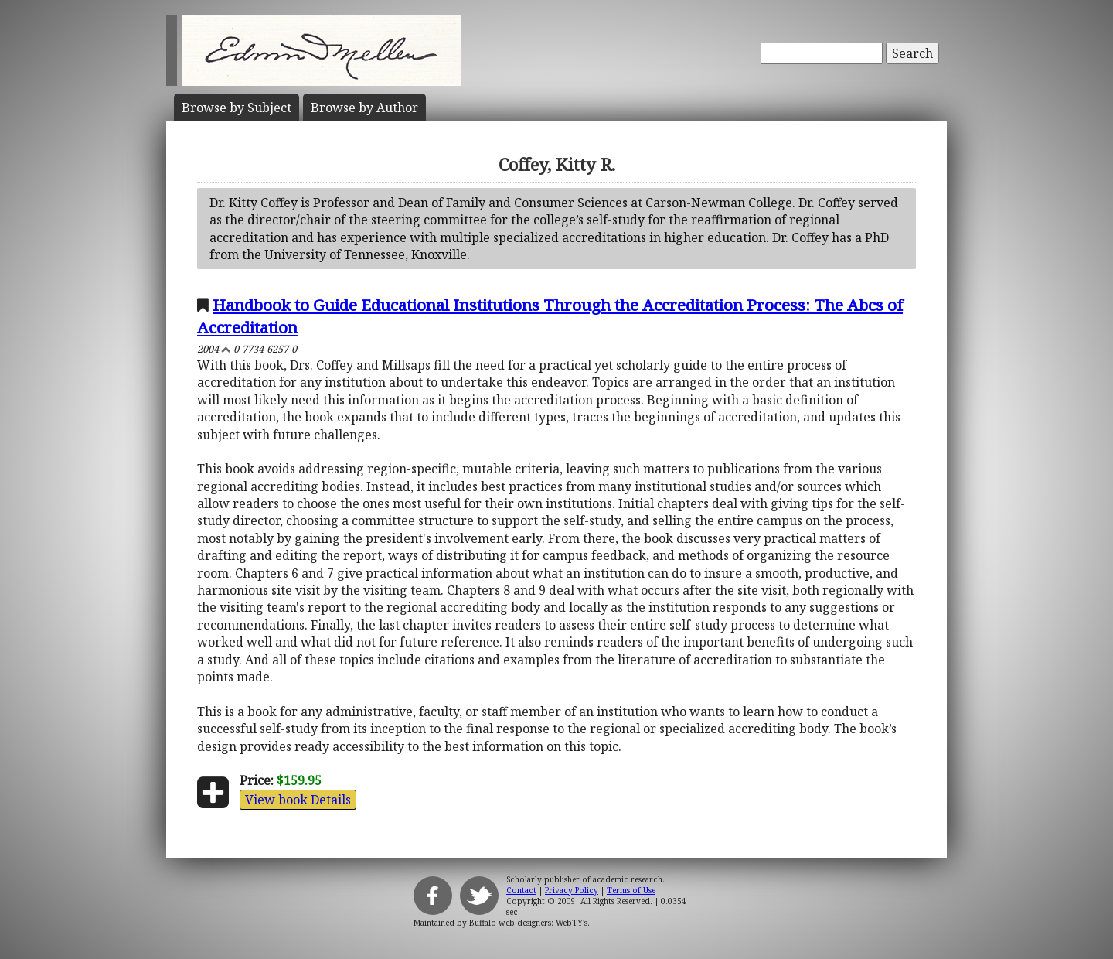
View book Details (298, 799)
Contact (521, 890)
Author (364, 107)
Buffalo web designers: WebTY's (528, 922)
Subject (236, 107)
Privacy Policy (571, 890)
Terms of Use (631, 890)
